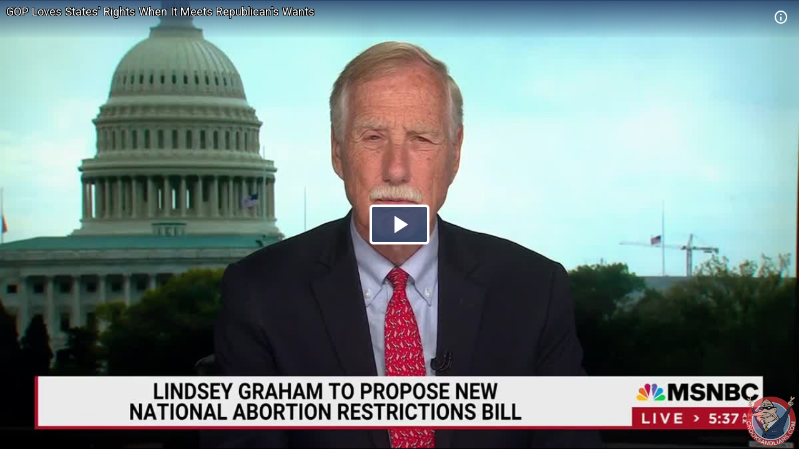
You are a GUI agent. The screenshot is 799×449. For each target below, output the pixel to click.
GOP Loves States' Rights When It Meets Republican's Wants (160, 11)
